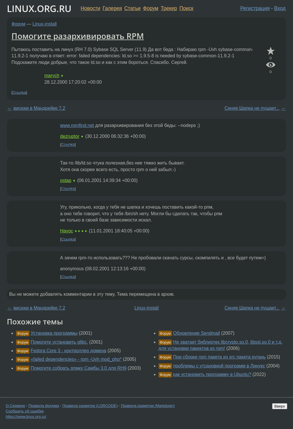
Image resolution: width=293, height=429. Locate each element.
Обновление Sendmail (196, 333)
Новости (90, 8)
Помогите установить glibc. (59, 342)
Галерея (112, 8)
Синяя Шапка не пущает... (252, 108)
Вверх (279, 406)
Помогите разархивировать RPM (77, 35)
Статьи (132, 8)
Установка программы (54, 333)
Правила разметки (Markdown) (148, 405)
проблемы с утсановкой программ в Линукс (219, 365)
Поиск (186, 8)
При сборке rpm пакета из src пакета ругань (219, 356)
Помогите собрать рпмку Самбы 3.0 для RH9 (78, 368)
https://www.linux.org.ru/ (26, 416)
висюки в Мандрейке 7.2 (39, 108)
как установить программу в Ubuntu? (212, 374)
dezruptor (70, 136)
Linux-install (45, 23)
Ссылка (19, 92)
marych (51, 75)
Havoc (66, 230)
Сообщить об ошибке (25, 411)
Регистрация (255, 8)
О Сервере (15, 405)
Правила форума (44, 405)
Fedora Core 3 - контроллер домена (68, 350)
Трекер (169, 8)
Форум (150, 8)
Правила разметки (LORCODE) (90, 405)
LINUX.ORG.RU (39, 8)
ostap (65, 180)
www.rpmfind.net (77, 125)
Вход (280, 8)
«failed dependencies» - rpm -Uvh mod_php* (76, 359)
